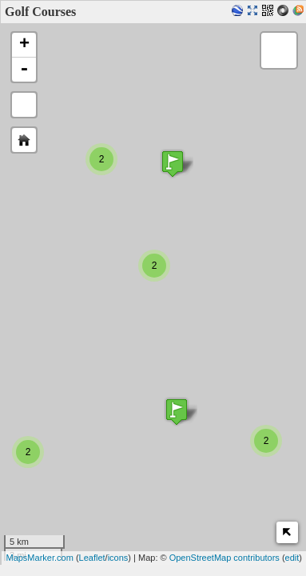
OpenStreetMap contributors (224, 557)
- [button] (24, 70)
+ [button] (24, 45)
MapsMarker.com (39, 557)
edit (292, 557)
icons (118, 557)
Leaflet (92, 557)
